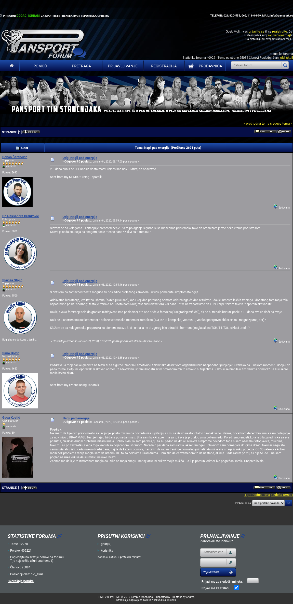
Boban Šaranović (14, 157)
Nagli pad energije (75, 418)
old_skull (286, 58)
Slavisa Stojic (12, 280)
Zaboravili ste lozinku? (216, 541)
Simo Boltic (10, 353)
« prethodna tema (256, 123)
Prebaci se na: (243, 503)
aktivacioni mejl (279, 35)
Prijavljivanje (122, 66)
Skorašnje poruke (21, 581)
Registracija (164, 66)
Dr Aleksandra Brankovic (20, 216)
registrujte (279, 31)
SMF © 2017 (122, 597)
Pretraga (81, 66)
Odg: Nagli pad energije (79, 158)
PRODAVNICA (204, 66)
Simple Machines (142, 597)
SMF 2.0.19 (106, 597)
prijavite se (256, 31)
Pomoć (40, 66)
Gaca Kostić (11, 417)
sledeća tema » (281, 123)
